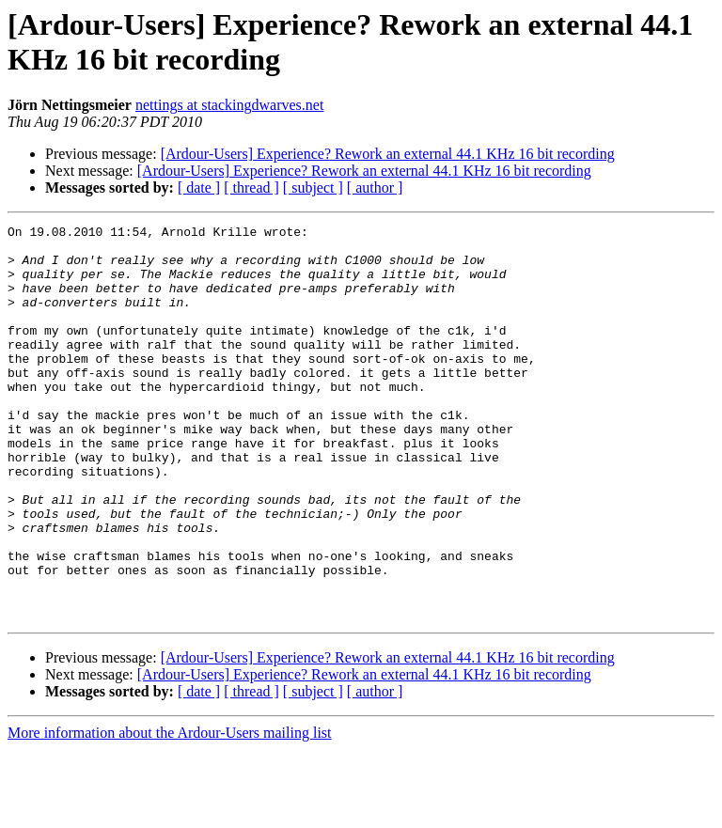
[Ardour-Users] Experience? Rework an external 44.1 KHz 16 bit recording (388, 154)
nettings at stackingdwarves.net (229, 105)
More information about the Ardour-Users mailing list (170, 812)
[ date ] (199, 187)
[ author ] (375, 187)
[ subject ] (313, 187)
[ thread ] (251, 187)
